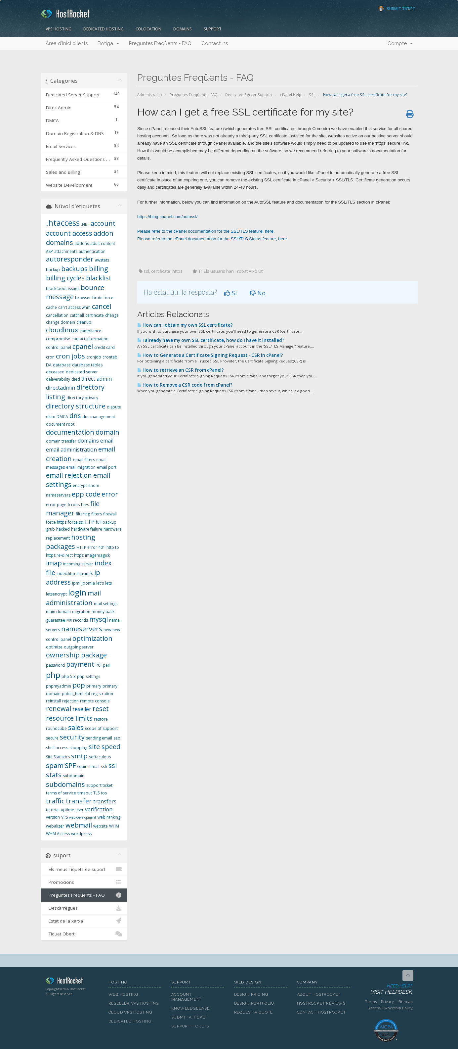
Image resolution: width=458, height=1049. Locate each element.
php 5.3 (69, 676)
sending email (99, 738)
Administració (149, 94)
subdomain (73, 776)
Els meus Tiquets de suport (84, 869)
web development (82, 817)
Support (213, 29)
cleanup (83, 322)
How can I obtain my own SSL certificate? (185, 325)
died (75, 379)
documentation (70, 432)
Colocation (148, 29)
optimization (92, 638)
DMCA (62, 416)
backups (74, 268)
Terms (371, 1001)
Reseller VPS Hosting (133, 1003)
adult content (102, 243)
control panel (58, 347)
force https (56, 522)
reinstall (53, 701)
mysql (98, 619)
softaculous (100, 757)
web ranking (109, 817)
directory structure (75, 406)
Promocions (84, 882)
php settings (88, 676)
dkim (50, 416)
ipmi (76, 583)
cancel (101, 306)
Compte (400, 43)
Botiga (108, 43)
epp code (86, 494)
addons (81, 243)
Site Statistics (58, 757)
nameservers (81, 628)
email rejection (69, 475)
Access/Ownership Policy (390, 1007)
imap (54, 562)
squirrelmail (88, 766)
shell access (57, 747)
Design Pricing (251, 994)
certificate (94, 315)
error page (56, 504)
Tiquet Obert (84, 934)
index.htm (66, 573)
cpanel (82, 346)
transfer (79, 800)
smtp (79, 755)
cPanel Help (290, 94)
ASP (49, 251)
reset (101, 708)
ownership (63, 654)
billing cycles (65, 277)
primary (93, 686)
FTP (90, 521)
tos (104, 793)
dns (75, 415)
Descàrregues (84, 908)
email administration (71, 449)
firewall (110, 514)
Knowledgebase (190, 1008)
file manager (73, 508)
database (62, 365)
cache (51, 307)
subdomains (65, 784)
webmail (78, 825)
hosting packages (70, 542)
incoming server (78, 564)
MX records (77, 620)
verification (98, 809)
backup (53, 269)
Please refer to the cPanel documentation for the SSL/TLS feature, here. (206, 231)
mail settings (105, 603)
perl (106, 665)
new (107, 630)
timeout (84, 793)
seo (116, 738)
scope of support (101, 728)
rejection (70, 701)
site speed (104, 746)
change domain (60, 322)
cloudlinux (62, 329)
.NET (85, 224)
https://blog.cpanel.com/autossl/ (167, 216)
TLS (96, 793)
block (51, 288)
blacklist (98, 277)
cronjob (93, 357)
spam (54, 765)
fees (85, 504)
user (79, 810)
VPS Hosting (58, 29)
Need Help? (386, 989)
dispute (114, 407)
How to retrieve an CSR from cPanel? (180, 370)
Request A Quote (253, 1012)
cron (50, 357)
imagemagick (97, 555)
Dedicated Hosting (103, 29)
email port (106, 467)
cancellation (57, 315)
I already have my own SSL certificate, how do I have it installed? (210, 340)
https (79, 555)
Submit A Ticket (189, 1017)
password (55, 665)
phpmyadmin (58, 686)
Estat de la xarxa (84, 921)
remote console (95, 701)
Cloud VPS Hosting (130, 1012)
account (103, 223)
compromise (58, 339)
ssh (104, 766)
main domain (58, 611)
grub (50, 529)
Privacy (387, 1001)
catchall (77, 315)
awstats (102, 260)
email (106, 440)
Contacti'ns (214, 43)
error (110, 494)
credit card (104, 347)
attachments (65, 251)
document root (60, 424)
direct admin (96, 378)
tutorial (53, 810)
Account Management (186, 997)
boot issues (68, 288)
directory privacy (82, 398)
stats (54, 774)
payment (80, 664)
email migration (81, 467)
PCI (99, 665)
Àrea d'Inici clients (67, 43)
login (77, 592)
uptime (67, 810)
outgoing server (79, 647)
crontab (110, 357)
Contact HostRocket (321, 1012)
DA (49, 365)
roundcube (56, 728)
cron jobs (70, 356)
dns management (98, 416)
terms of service (61, 793)
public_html (72, 693)
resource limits (69, 718)
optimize (54, 647)
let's (100, 583)
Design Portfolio (254, 1003)
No (258, 293)
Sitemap (405, 1001)
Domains (182, 29)
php (53, 674)
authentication (92, 251)
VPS (64, 817)
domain (107, 432)
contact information (89, 339)
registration (102, 693)
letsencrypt (56, 594)
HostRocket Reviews (321, 1003)
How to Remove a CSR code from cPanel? (184, 385)
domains (88, 440)
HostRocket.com (72, 982)
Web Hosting (123, 994)
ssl (112, 765)
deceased (55, 372)
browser (83, 298)
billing (98, 268)
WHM (114, 826)
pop (78, 685)
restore (101, 719)
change (112, 315)
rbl (87, 693)
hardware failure (86, 529)
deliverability (58, 379)
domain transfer (61, 441)
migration (81, 611)
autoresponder (70, 259)
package (94, 654)
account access (69, 233)
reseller (81, 709)
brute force (102, 298)
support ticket (99, 785)
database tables (87, 365)
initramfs (84, 573)
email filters (84, 459)
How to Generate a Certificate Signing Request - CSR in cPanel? (210, 355)
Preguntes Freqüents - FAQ (160, 43)
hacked (63, 529)
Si (230, 293)
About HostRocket (319, 994)
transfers (104, 801)
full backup (106, 522)
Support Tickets (190, 1026)
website (100, 826)
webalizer (55, 826)
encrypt (80, 485)
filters (96, 514)
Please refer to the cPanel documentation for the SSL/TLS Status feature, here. (212, 238)
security (72, 737)
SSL (312, 94)
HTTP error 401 (90, 547)
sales (76, 727)
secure (52, 738)
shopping (78, 747)
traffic (55, 800)
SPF (70, 765)
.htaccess (63, 222)
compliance (90, 331)
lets (108, 583)
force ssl (76, 522)
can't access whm (74, 307)
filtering (83, 514)
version (53, 817)
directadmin (60, 387)
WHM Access (58, 833)
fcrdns (74, 504)
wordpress (81, 833)
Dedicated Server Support (248, 94)
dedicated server (82, 372)
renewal (58, 708)
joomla (88, 583)
